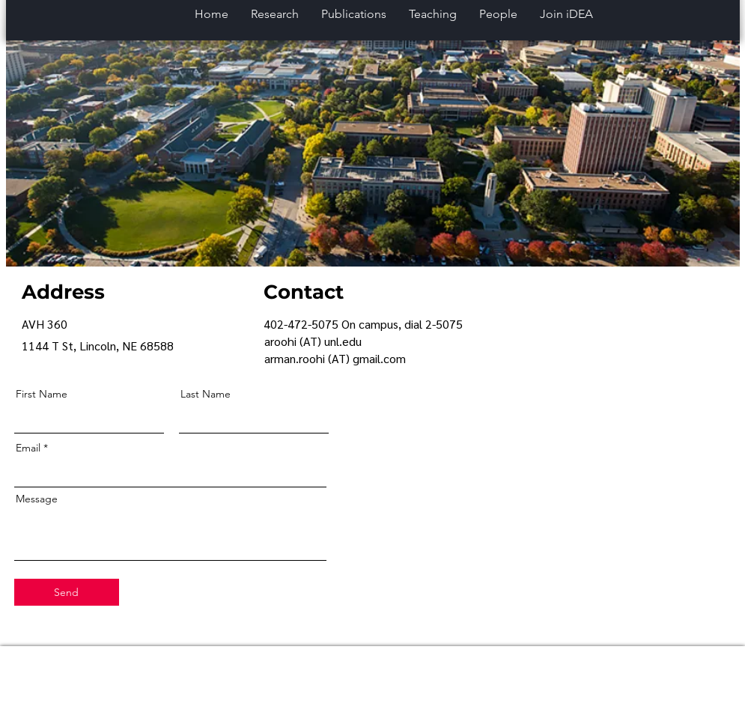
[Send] (66, 592)
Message (37, 498)
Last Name (205, 394)
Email (28, 447)
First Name (41, 394)
